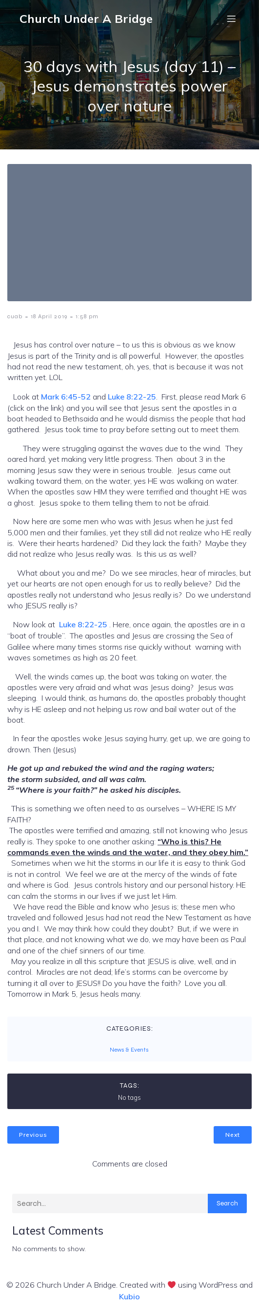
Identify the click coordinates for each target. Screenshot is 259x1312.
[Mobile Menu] (231, 18)
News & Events (129, 1049)
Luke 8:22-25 (132, 396)
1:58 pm (87, 316)
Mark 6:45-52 (66, 396)
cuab (14, 316)
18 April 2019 (49, 316)
